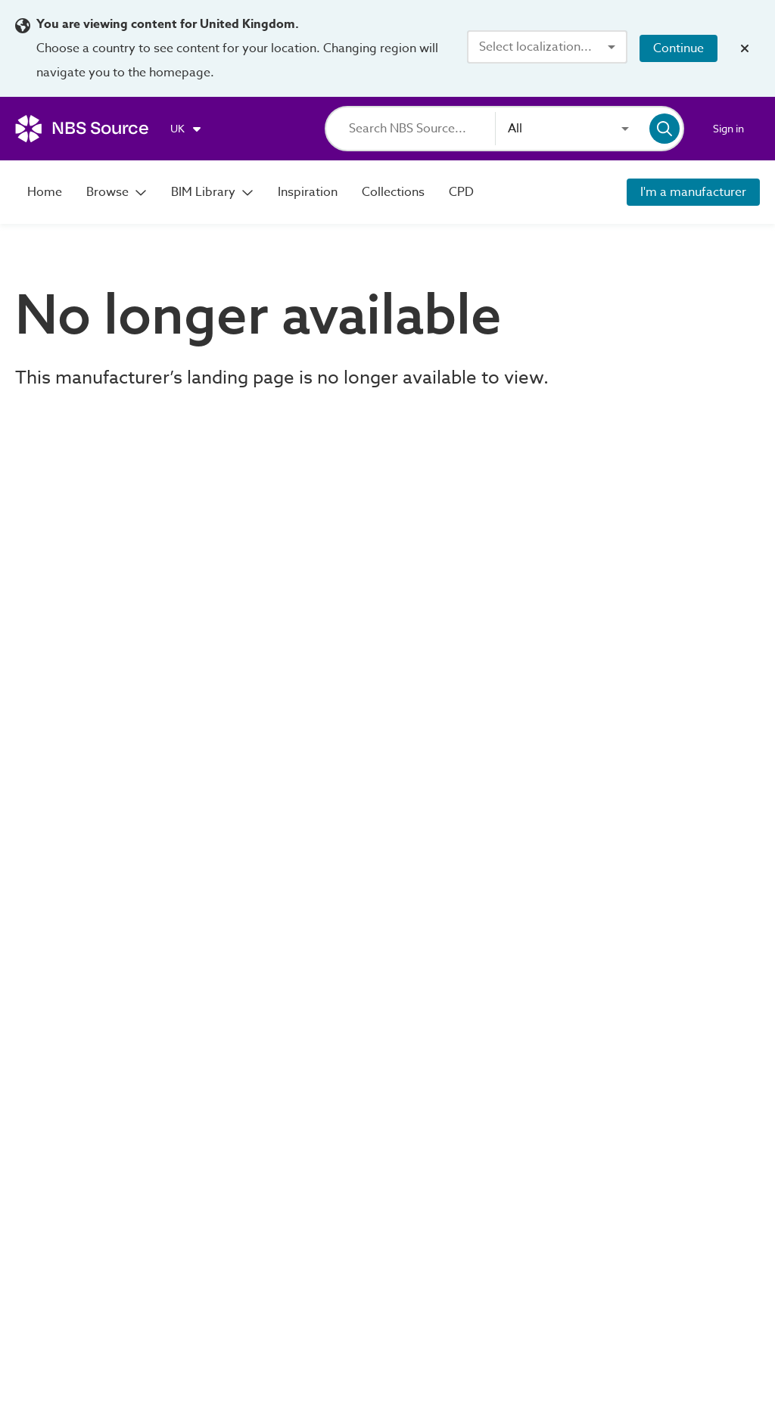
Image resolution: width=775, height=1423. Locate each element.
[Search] (422, 128)
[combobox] (547, 47)
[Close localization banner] (745, 48)
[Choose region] (186, 128)
